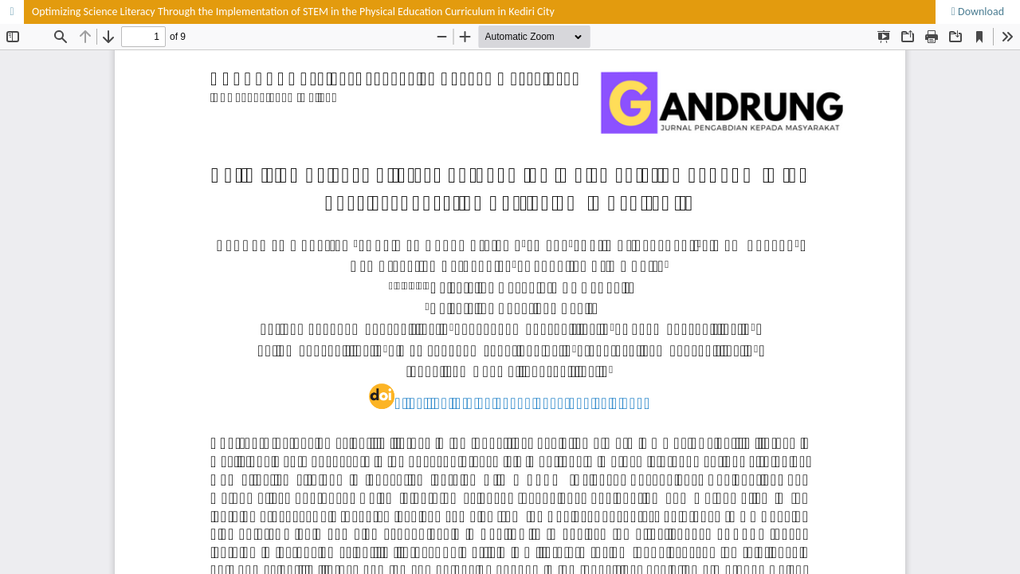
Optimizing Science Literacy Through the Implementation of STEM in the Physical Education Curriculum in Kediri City (293, 11)
